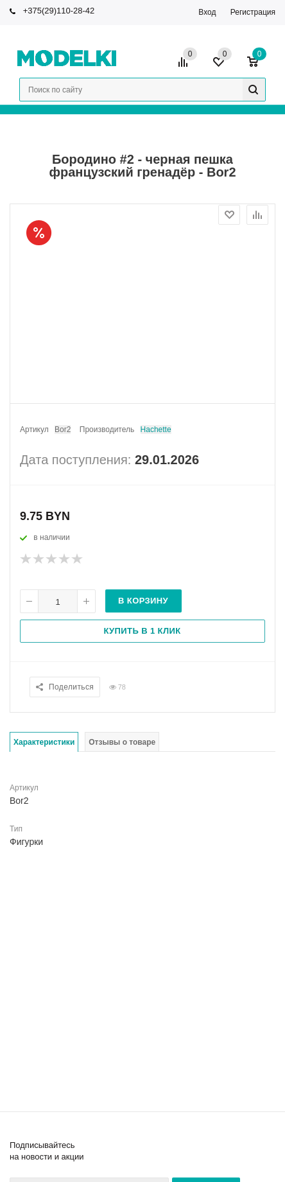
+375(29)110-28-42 (59, 10)
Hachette (156, 429)
